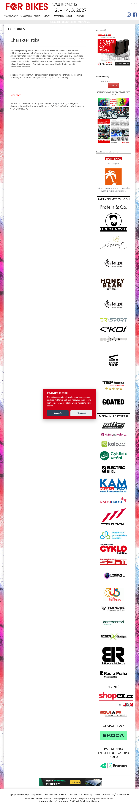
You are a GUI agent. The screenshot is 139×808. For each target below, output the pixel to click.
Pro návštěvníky (26, 16)
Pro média (37, 16)
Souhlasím (58, 413)
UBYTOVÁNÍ (80, 16)
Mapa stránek (123, 794)
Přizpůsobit (81, 413)
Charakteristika (69, 21)
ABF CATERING (59, 16)
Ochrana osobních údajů (105, 794)
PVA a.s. (64, 794)
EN (135, 3)
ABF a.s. (57, 794)
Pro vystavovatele (11, 16)
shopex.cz (57, 103)
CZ (132, 3)
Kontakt (69, 16)
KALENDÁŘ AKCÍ (84, 21)
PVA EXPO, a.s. (76, 794)
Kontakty (88, 794)
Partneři (46, 16)
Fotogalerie (55, 21)
